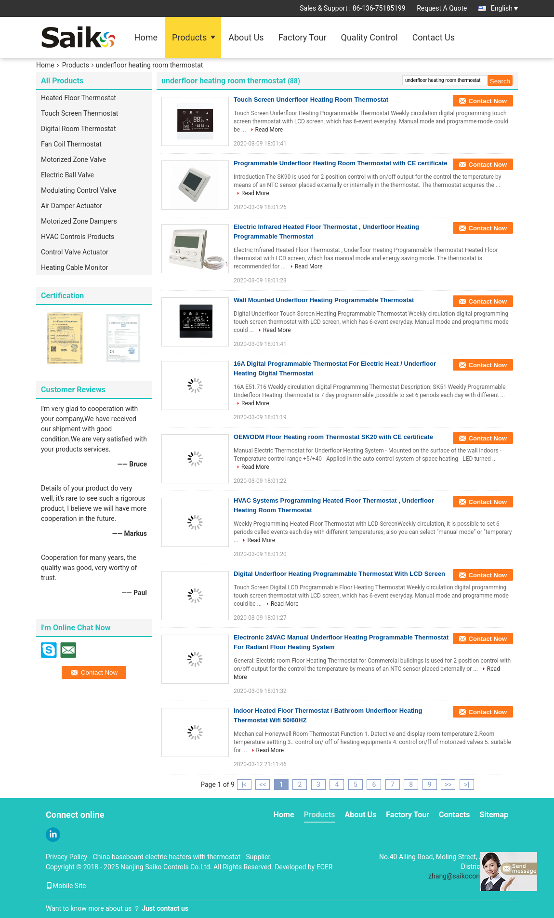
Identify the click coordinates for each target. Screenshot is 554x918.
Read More (269, 129)
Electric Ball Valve (67, 175)
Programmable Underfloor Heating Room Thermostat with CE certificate (341, 163)
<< (262, 784)
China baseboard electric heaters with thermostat (166, 857)
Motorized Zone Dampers (79, 221)
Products (189, 37)
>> (448, 784)
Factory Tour (302, 37)
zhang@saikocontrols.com (468, 876)
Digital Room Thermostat (78, 129)
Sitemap (493, 814)
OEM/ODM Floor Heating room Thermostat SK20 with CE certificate (333, 436)
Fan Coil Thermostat (71, 144)
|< (244, 784)
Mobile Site (66, 886)
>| (466, 784)
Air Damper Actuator (71, 206)
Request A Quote (442, 8)
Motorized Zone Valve (73, 159)
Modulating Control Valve (79, 190)
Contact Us (433, 37)
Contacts (454, 814)
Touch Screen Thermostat (79, 113)
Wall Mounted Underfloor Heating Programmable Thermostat (324, 300)
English (504, 8)
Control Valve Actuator (74, 252)
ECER (325, 867)
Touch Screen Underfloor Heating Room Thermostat (311, 99)
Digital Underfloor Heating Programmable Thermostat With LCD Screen (339, 573)
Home (146, 37)
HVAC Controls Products (77, 236)
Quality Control (369, 37)
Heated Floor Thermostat (78, 98)
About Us (246, 37)
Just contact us (165, 908)
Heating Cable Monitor (74, 267)
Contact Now (488, 101)
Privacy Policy (66, 857)
